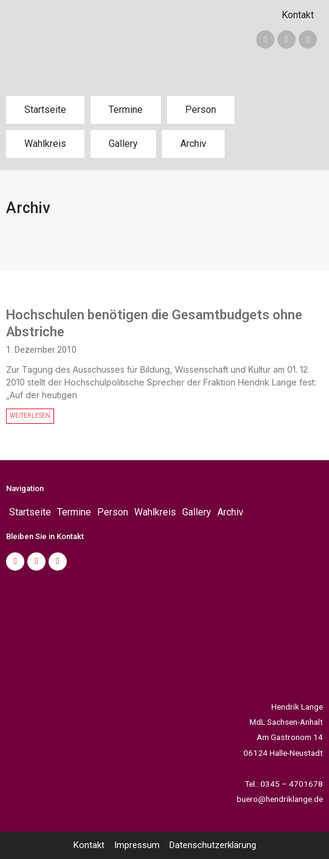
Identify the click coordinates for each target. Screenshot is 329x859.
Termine (126, 109)
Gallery (123, 143)
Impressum (137, 845)
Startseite (45, 109)
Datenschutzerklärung (212, 845)
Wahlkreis (45, 143)
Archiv (193, 143)
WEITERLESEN (30, 415)
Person (200, 109)
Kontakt (298, 15)
